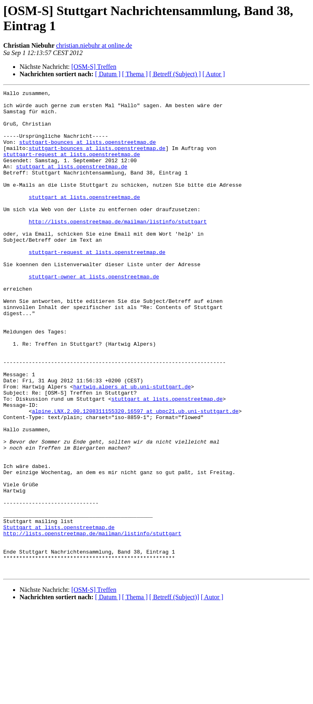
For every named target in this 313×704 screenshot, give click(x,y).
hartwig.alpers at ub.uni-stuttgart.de (132, 446)
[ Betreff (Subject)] (174, 693)
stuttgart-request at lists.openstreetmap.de (71, 167)
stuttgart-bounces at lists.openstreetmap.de (87, 153)
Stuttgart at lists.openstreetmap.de (59, 615)
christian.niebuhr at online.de (94, 45)
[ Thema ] (135, 74)
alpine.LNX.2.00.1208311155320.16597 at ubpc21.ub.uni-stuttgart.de (135, 475)
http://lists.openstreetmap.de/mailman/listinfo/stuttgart (118, 248)
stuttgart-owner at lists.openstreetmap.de (94, 314)
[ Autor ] (214, 74)
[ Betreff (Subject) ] (175, 74)
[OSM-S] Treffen (93, 66)
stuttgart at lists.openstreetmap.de (71, 182)
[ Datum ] (107, 74)
